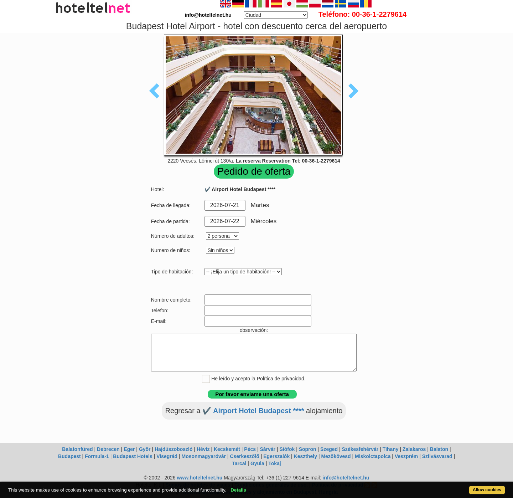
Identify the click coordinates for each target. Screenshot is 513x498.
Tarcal (239, 463)
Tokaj (274, 463)
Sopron (307, 449)
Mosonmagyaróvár (203, 456)
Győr (145, 449)
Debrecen (108, 449)
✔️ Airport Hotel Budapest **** (253, 411)
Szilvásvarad (437, 456)
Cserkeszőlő (244, 456)
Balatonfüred (77, 449)
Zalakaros (414, 449)
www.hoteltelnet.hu (199, 478)
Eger (129, 449)
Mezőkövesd (336, 456)
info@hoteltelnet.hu (345, 478)
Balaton (439, 449)
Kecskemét (227, 449)
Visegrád (166, 456)
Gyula (257, 463)
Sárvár (267, 449)
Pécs (250, 449)
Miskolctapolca (372, 456)
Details (238, 490)
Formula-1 (97, 456)
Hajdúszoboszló (174, 449)
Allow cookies (487, 489)
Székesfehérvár (360, 449)
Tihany (391, 449)
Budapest (69, 456)
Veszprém (406, 456)
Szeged (329, 449)
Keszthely (305, 456)
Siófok (287, 449)
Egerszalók (276, 456)
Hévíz (203, 449)
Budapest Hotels (132, 456)
